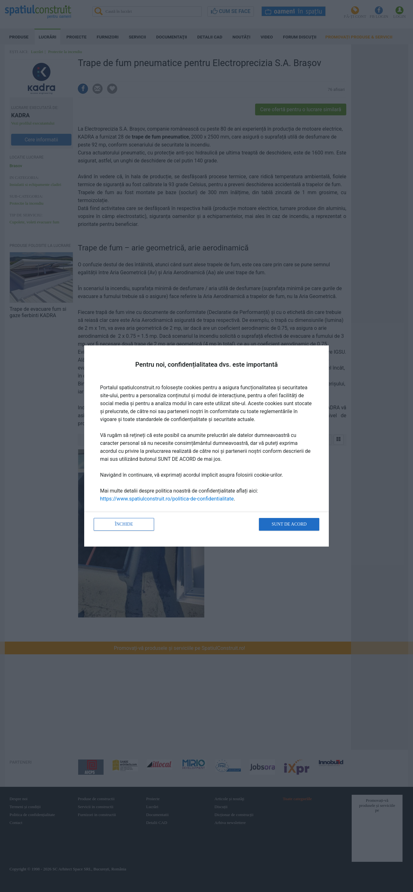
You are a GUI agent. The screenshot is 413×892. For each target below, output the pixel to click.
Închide (124, 524)
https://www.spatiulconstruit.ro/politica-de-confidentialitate (167, 499)
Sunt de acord (289, 524)
